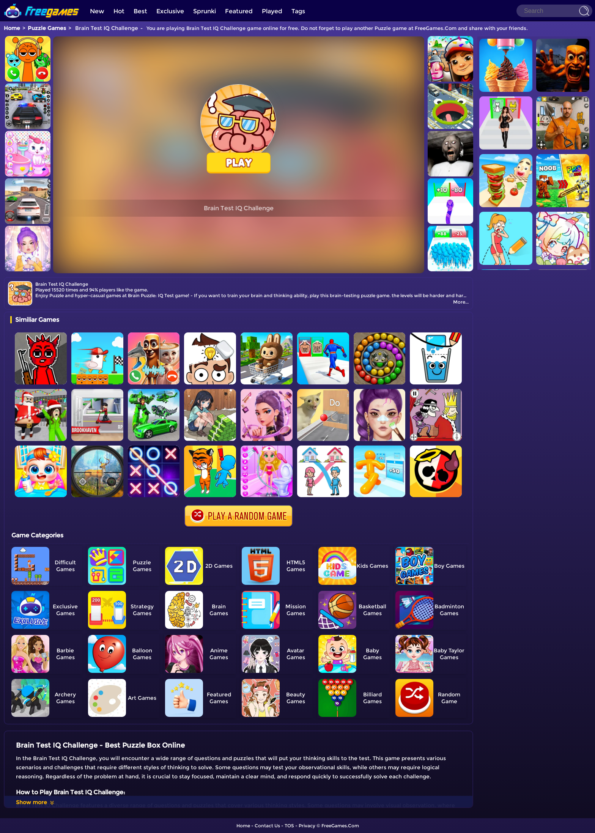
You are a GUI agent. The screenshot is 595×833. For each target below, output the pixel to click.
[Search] (554, 11)
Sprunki (204, 11)
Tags (298, 11)
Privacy (307, 825)
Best (140, 11)
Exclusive (170, 11)
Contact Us (267, 825)
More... (461, 302)
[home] (41, 3)
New (97, 11)
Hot (118, 11)
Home (12, 28)
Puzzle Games (47, 28)
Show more (35, 802)
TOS (289, 825)
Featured (239, 11)
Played (272, 11)
